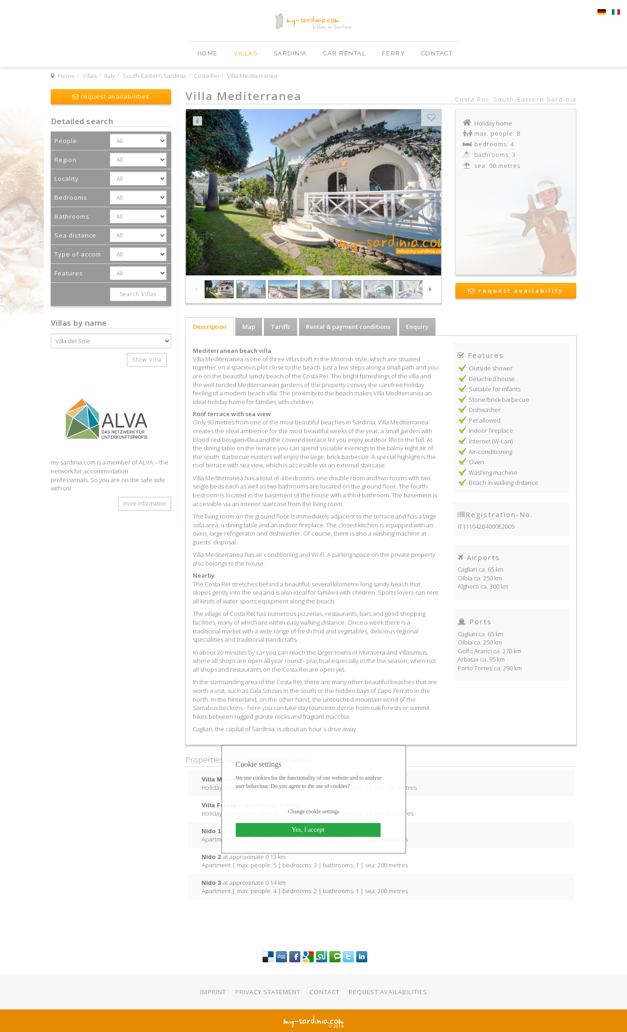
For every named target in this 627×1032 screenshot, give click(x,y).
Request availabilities (388, 992)
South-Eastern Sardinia (154, 76)
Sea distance (75, 235)
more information (144, 503)
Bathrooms (72, 216)
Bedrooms (70, 197)
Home (208, 53)
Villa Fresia (219, 805)
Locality (66, 178)
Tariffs (280, 326)
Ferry (394, 53)
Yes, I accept (308, 829)
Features (68, 273)
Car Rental (345, 53)
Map (248, 326)
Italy (109, 76)
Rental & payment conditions (348, 326)
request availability (515, 290)
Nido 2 (211, 857)
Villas (246, 53)
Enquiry (417, 326)
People (65, 141)
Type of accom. (78, 254)
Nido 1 (211, 831)
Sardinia (292, 53)
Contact (437, 53)
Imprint (213, 992)
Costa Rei (206, 76)
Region (65, 159)
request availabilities (110, 96)
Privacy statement (267, 992)
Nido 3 (211, 882)
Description (210, 326)
